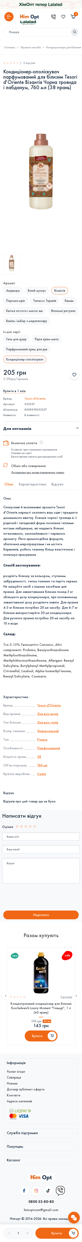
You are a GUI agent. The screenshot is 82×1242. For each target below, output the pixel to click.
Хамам (69, 301)
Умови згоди (16, 1072)
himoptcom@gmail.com (41, 1210)
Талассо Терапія (44, 301)
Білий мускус (37, 291)
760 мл (42, 765)
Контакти (13, 1095)
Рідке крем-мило (47, 339)
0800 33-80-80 (41, 1201)
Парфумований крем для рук (26, 349)
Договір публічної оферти (25, 1089)
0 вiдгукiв (66, 997)
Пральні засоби (31, 47)
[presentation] (38, 897)
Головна (9, 47)
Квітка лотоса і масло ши (24, 311)
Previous (6, 995)
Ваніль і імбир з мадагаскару (26, 321)
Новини (12, 1083)
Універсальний (48, 731)
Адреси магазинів (19, 1101)
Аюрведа (12, 291)
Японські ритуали (63, 311)
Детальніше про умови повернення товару (37, 472)
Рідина (42, 739)
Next (76, 995)
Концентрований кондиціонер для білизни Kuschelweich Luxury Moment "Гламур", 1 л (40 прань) (41, 1008)
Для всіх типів (47, 722)
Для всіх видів (47, 714)
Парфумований (48, 748)
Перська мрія (15, 301)
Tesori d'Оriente (35, 398)
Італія (41, 774)
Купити (37, 1036)
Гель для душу (16, 339)
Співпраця (14, 1077)
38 (39, 757)
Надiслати (41, 915)
